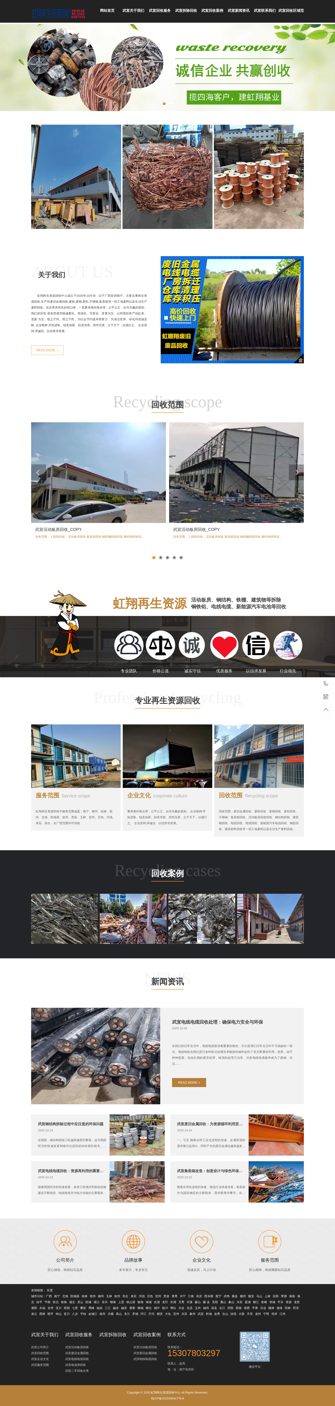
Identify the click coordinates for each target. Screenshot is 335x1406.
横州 (243, 1296)
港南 (292, 1296)
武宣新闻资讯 (239, 10)
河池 (142, 1296)
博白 (173, 1308)
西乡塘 (208, 1296)
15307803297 (326, 684)
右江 (222, 1308)
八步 (75, 1314)
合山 (225, 1314)
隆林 (271, 1308)
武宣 (201, 1314)
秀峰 (91, 1308)
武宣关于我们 (133, 10)
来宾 (134, 1296)
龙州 (258, 1314)
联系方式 (177, 1334)
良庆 (199, 1296)
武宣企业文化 (40, 1359)
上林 (267, 1296)
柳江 (256, 1302)
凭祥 (274, 1314)
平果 (255, 1308)
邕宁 (218, 1296)
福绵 (206, 1308)
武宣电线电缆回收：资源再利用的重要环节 (72, 1192)
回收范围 (167, 427)
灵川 (59, 1308)
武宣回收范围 (40, 1353)
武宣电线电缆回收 (77, 1359)
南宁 (57, 1296)
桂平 (39, 1302)
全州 (50, 1308)
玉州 (198, 1308)
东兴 (105, 1302)
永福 (42, 1308)
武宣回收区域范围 (291, 16)
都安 (160, 1314)
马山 (259, 1296)
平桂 (83, 1314)
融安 (124, 1308)
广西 (49, 1296)
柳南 (113, 1302)
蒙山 (198, 1302)
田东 (296, 1308)
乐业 (263, 1308)
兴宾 (184, 1314)
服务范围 (63, 816)
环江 (143, 1314)
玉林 (109, 1296)
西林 (42, 1314)
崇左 (125, 1296)
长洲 (173, 1302)
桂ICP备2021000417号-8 (167, 1398)
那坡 (239, 1308)
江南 (191, 1296)
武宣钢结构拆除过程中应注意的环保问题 (70, 1145)
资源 (289, 1302)
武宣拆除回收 (186, 10)
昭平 (50, 1314)
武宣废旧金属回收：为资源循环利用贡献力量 (211, 1145)
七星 (75, 1308)
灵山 (80, 1302)
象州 (192, 1314)
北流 (189, 1308)
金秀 (217, 1314)
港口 (97, 1302)
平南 (47, 1302)
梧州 (93, 1296)
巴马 (152, 1314)
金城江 (92, 1314)
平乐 (280, 1302)
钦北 (56, 1302)
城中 (157, 1308)
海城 (149, 1302)
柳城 (140, 1308)
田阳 (230, 1308)
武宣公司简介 (40, 1347)
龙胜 (297, 1302)
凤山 (119, 1314)
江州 (282, 1314)
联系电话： (202, 1350)
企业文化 (157, 816)
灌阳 (34, 1308)
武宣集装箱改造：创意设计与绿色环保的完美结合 (211, 1192)
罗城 (135, 1314)
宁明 (266, 1314)
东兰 (127, 1314)
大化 (168, 1314)
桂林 (85, 1296)
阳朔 (67, 1308)
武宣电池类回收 (75, 1365)
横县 (235, 1296)
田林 (288, 1308)
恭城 (272, 1302)
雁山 (223, 1302)
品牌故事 (133, 1281)
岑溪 (189, 1302)
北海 (65, 1296)
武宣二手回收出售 (77, 1370)
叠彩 (83, 1308)
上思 (121, 1302)
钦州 (117, 1296)
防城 (88, 1302)
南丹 (102, 1314)
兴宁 (183, 1296)
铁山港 (130, 1302)
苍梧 (215, 1302)
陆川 (165, 1308)
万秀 (181, 1302)
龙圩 (165, 1302)
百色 (150, 1296)
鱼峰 (264, 1302)
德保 (279, 1308)
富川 (67, 1314)
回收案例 (167, 896)
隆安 (251, 1296)
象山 (231, 1302)
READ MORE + (189, 1104)
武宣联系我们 (265, 10)
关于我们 (51, 296)
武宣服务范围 (40, 1365)
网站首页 (107, 10)
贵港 (166, 1296)
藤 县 (206, 1302)
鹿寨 (132, 1308)
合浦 (157, 1302)
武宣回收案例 (212, 10)
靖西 (247, 1308)
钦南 (64, 1302)
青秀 (175, 1296)
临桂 (99, 1308)
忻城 (209, 1314)
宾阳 (276, 1296)
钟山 (59, 1314)
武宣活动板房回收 (77, 1347)
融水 (116, 1308)
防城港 (74, 1296)
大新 (242, 1314)
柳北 (149, 1308)
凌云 (34, 1314)
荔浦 (248, 1302)
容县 (214, 1308)
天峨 (111, 1314)
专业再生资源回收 (167, 723)
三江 (108, 1308)
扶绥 (233, 1314)
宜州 (176, 1314)
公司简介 (65, 1281)
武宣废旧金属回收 (77, 1353)
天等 (250, 1314)
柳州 (101, 1296)
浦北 (72, 1302)
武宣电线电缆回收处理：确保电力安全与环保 (217, 1043)
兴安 (239, 1302)
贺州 (158, 1296)
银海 (140, 1302)
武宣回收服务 (160, 10)
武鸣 (227, 1296)
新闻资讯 (167, 1004)
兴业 (181, 1308)
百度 (50, 1290)
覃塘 (284, 1296)
